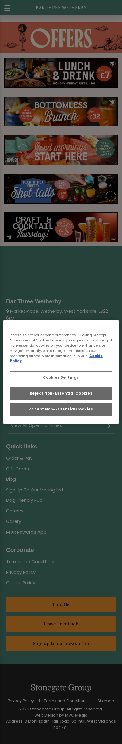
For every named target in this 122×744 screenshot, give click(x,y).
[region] (61, 372)
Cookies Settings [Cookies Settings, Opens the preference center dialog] (61, 377)
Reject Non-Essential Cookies (61, 393)
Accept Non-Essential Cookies (61, 409)
